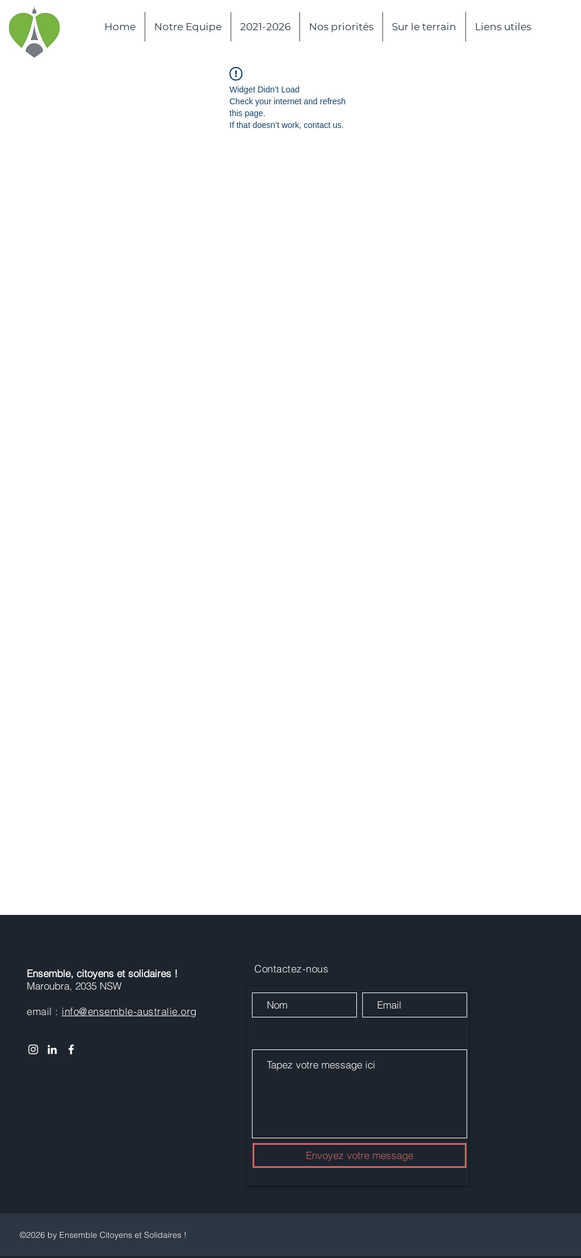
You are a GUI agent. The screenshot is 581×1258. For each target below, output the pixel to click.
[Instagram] (33, 1049)
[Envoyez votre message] (360, 1155)
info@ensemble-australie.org (129, 1011)
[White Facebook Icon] (71, 1049)
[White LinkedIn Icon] (52, 1049)
